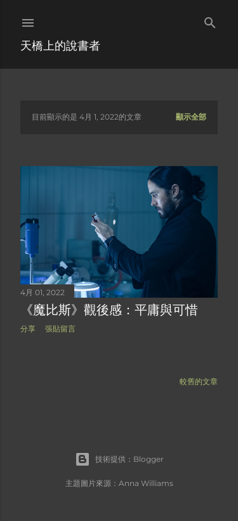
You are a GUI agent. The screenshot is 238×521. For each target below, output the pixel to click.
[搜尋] (210, 20)
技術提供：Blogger (119, 459)
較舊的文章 (199, 381)
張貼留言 (60, 328)
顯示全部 (191, 117)
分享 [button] (28, 328)
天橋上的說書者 (60, 45)
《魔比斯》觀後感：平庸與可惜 (109, 310)
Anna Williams (146, 483)
